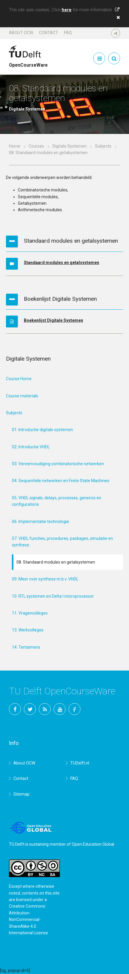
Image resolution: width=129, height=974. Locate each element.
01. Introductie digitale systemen (42, 429)
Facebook (15, 709)
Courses (36, 146)
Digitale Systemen (69, 146)
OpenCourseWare (28, 62)
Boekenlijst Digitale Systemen (53, 320)
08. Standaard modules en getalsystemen (55, 562)
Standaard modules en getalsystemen (61, 262)
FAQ (68, 32)
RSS (45, 709)
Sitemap (21, 794)
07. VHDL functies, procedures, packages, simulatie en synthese (62, 541)
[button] (117, 17)
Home (14, 146)
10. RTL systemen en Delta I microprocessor (53, 596)
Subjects (103, 146)
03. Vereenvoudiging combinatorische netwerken (58, 463)
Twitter (30, 709)
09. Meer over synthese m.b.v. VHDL (45, 579)
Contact (48, 32)
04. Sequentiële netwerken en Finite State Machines (60, 480)
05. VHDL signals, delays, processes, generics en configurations (56, 501)
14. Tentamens (26, 647)
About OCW (21, 32)
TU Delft (74, 709)
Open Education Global (93, 844)
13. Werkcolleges (27, 630)
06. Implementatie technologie (40, 521)
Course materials (22, 396)
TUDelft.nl (79, 763)
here (67, 9)
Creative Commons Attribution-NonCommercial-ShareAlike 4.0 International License (28, 919)
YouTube (60, 709)
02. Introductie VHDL (31, 446)
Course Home (19, 378)
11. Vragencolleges (30, 613)
